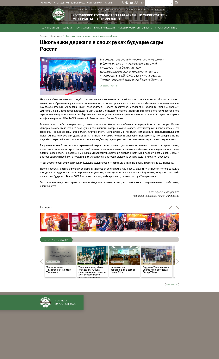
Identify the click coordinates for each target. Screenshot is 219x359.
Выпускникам (78, 3)
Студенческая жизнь (166, 28)
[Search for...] (156, 3)
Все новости (172, 284)
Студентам (63, 3)
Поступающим (83, 28)
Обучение (67, 28)
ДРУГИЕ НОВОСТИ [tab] (56, 239)
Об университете (50, 28)
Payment (108, 3)
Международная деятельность (135, 28)
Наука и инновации (104, 28)
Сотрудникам (94, 3)
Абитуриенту (48, 3)
